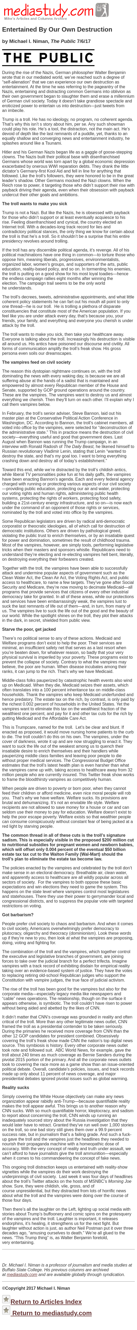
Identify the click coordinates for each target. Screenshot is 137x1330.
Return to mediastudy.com (51, 1313)
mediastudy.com (22, 1274)
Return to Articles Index (46, 1301)
